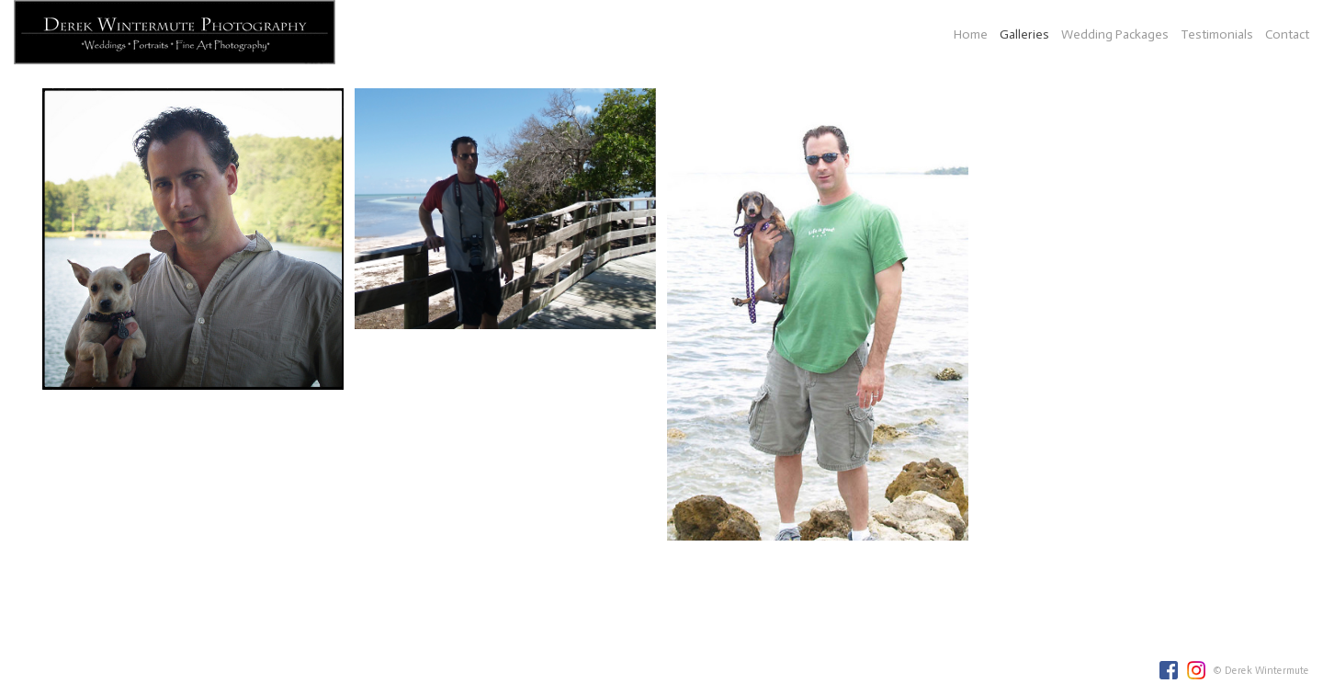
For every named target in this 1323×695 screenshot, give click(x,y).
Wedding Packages (1115, 34)
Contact (1287, 34)
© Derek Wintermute (1261, 671)
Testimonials (1217, 34)
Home (971, 34)
